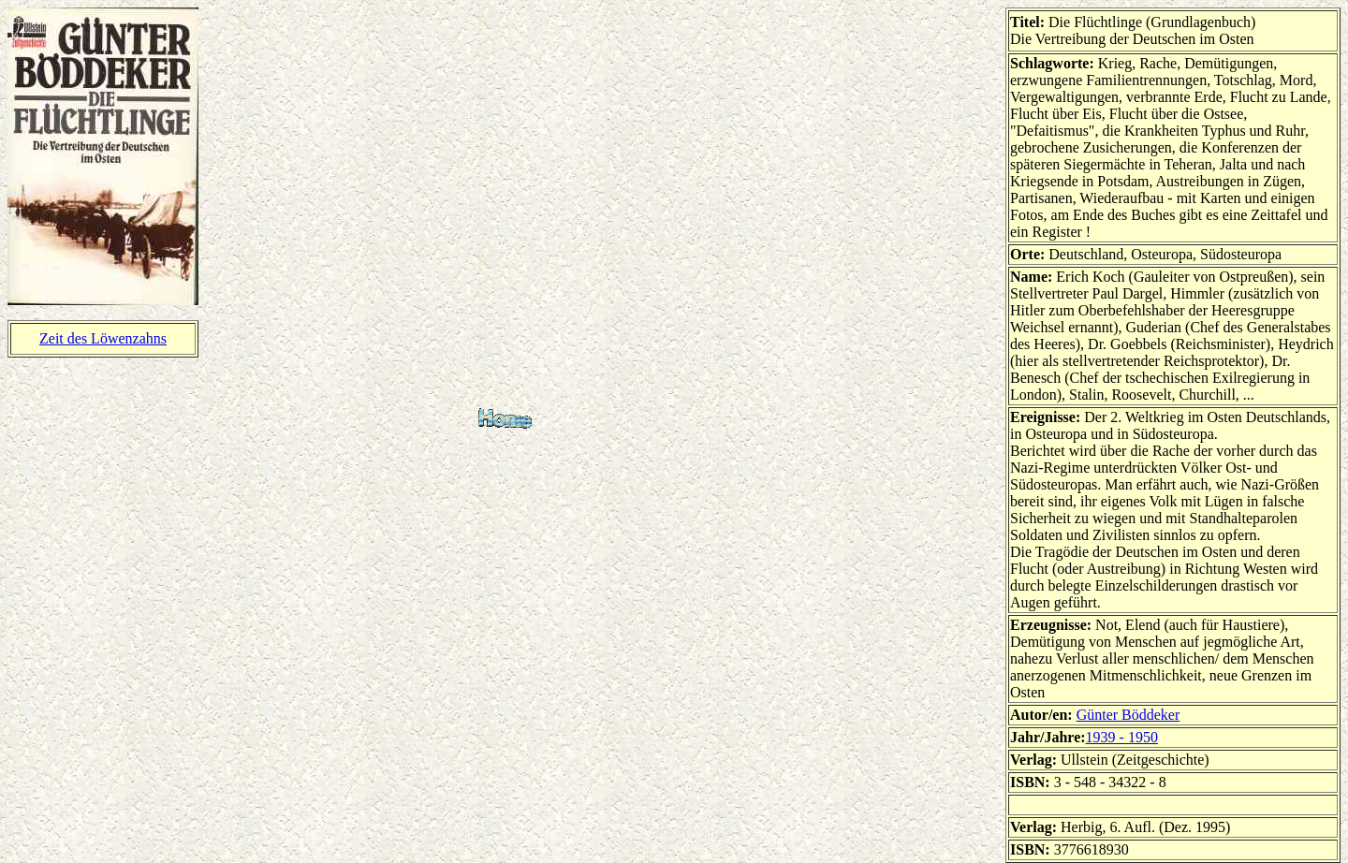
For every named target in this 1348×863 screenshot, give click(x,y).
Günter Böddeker (1128, 715)
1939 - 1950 (1122, 737)
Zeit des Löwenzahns (103, 338)
